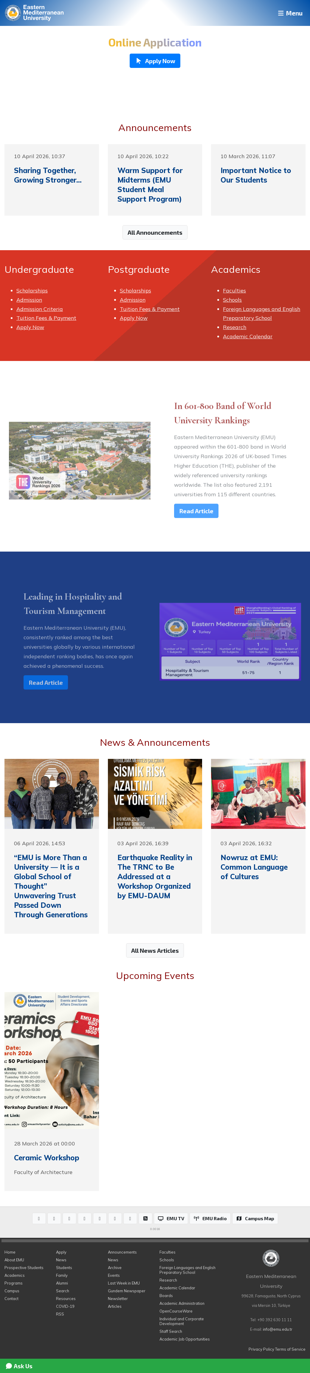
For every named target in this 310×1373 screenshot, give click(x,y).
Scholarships (32, 290)
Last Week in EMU (124, 1283)
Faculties (234, 290)
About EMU (14, 1259)
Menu (288, 13)
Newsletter (118, 1298)
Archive (115, 1267)
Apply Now (30, 327)
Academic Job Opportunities (184, 1339)
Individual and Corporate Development (181, 1321)
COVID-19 (65, 1306)
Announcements (122, 1252)
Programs (13, 1283)
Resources (66, 1298)
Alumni (62, 1283)
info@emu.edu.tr (277, 1329)
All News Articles (155, 950)
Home (10, 1252)
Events (114, 1275)
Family (62, 1275)
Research (234, 327)
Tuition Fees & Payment (46, 318)
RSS (60, 1314)
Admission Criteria (39, 309)
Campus (11, 1290)
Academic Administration (181, 1303)
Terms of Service (290, 1349)
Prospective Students (24, 1267)
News (61, 1259)
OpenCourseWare (176, 1311)
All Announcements (155, 232)
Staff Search (170, 1331)
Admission (29, 299)
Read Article (196, 520)
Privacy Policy (261, 1349)
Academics (14, 1275)
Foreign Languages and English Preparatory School (187, 1270)
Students (64, 1267)
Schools (232, 299)
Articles (115, 1306)
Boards (166, 1295)
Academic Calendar (247, 336)
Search (62, 1290)
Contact (11, 1298)
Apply (61, 1252)
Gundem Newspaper (126, 1290)
